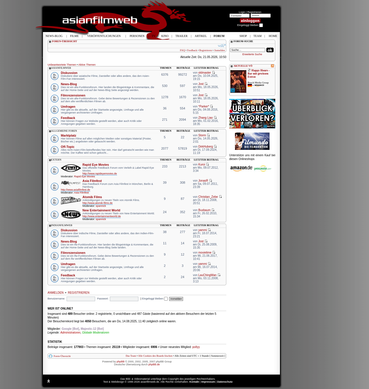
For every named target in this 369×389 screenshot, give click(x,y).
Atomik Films (92, 197)
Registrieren (254, 12)
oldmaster (204, 72)
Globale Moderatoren (95, 332)
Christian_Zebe (208, 196)
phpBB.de (154, 364)
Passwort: (103, 298)
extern (56, 159)
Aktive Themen (87, 64)
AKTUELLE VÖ (243, 65)
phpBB (121, 361)
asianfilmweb (61, 67)
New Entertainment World (101, 210)
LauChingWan (207, 275)
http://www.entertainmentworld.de (101, 216)
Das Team (131, 355)
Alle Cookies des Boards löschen (155, 355)
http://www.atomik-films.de (97, 203)
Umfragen (68, 106)
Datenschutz (225, 381)
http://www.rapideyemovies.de (99, 173)
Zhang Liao (205, 117)
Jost (201, 83)
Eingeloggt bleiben (155, 298)
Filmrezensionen (73, 95)
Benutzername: (56, 298)
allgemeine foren (64, 130)
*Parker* (203, 106)
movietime (205, 252)
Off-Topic (67, 146)
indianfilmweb (61, 225)
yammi (202, 230)
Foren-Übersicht (62, 356)
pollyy (196, 347)
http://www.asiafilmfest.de (75, 189)
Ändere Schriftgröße (222, 45)
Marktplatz (68, 135)
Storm (202, 135)
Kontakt (194, 381)
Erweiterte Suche (252, 54)
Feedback (192, 50)
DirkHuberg (205, 146)
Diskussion (69, 73)
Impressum (208, 381)
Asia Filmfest (92, 181)
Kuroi (201, 164)
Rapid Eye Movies (95, 164)
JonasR (203, 180)
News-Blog (69, 84)
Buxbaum (204, 210)
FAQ (182, 50)
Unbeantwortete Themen (62, 64)
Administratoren (70, 332)
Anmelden (219, 50)
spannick (101, 205)
